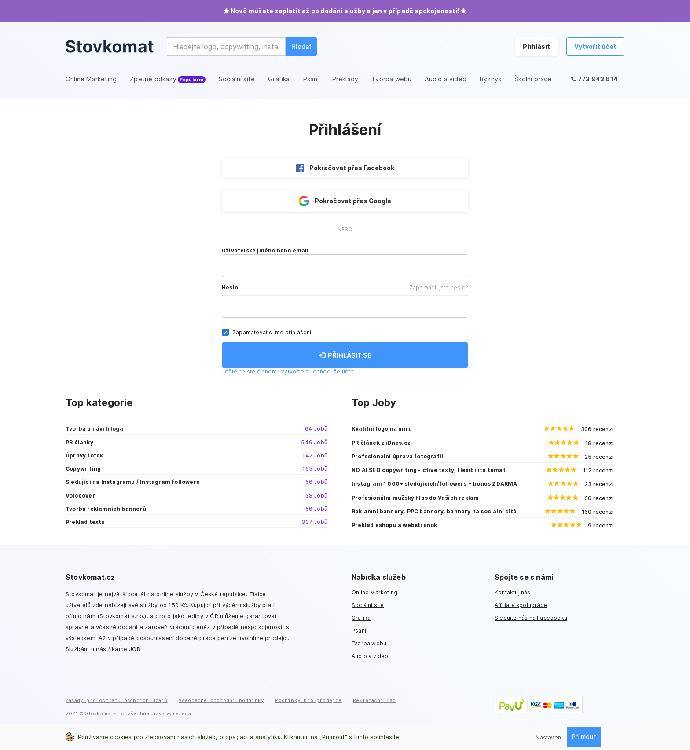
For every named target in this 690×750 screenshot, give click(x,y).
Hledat (301, 46)
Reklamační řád (374, 700)
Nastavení (549, 737)
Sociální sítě (368, 605)
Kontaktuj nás (513, 592)
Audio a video (370, 656)
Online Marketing (374, 592)
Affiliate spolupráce (521, 605)
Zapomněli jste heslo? (438, 287)
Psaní (359, 630)
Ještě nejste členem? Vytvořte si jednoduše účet (287, 371)
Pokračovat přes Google (345, 201)
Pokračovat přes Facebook (345, 168)
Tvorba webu (369, 643)
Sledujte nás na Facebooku (531, 618)
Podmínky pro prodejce (308, 700)
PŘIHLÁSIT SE (345, 355)
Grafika (361, 618)
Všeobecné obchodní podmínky (221, 700)
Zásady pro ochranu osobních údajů (117, 700)
